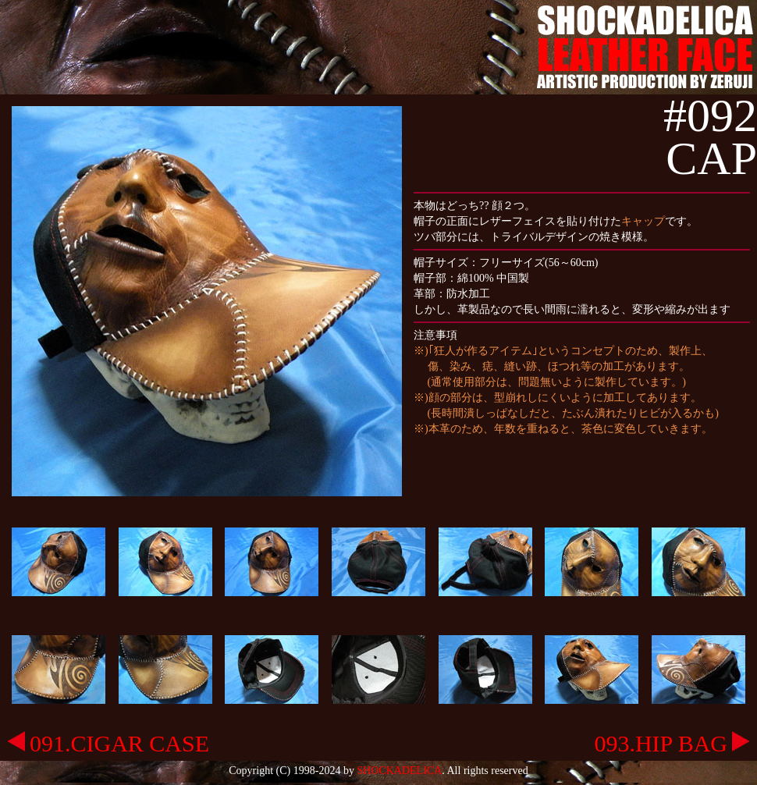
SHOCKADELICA (399, 770)
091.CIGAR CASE (108, 743)
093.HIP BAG (671, 743)
